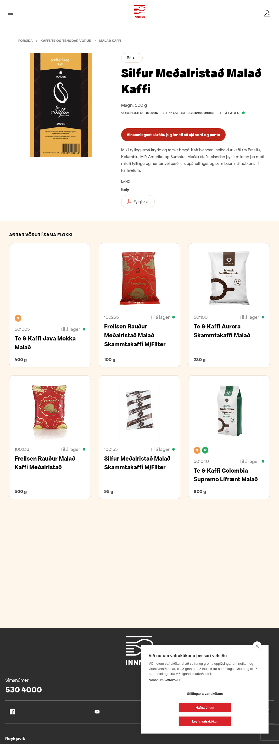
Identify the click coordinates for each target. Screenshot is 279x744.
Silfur (132, 57)
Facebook (12, 712)
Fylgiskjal (138, 201)
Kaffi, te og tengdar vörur (66, 40)
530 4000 (23, 690)
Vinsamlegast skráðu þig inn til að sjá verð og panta (173, 134)
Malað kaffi (110, 40)
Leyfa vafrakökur (205, 721)
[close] (257, 659)
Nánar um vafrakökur (164, 694)
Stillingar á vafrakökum (174, 707)
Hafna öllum (236, 707)
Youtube (97, 712)
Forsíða (25, 40)
